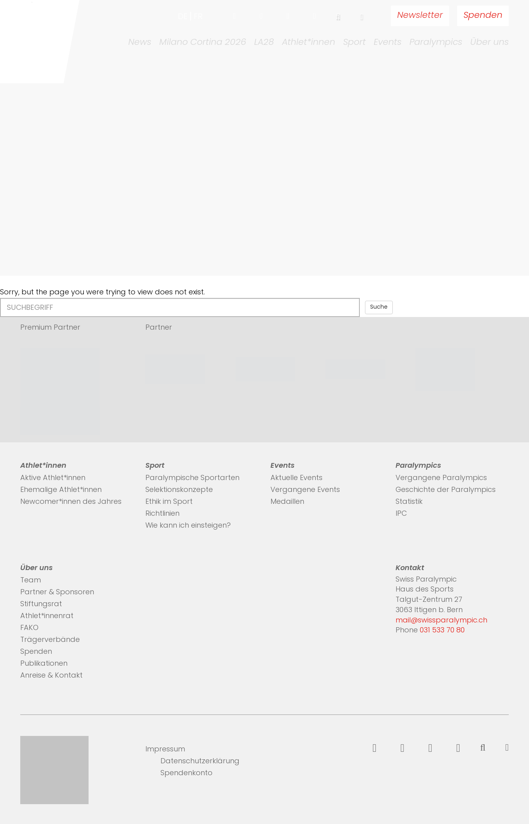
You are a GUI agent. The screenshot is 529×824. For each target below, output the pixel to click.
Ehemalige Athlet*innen (61, 490)
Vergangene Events (305, 490)
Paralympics (435, 43)
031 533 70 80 (442, 630)
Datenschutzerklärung (199, 761)
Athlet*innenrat (46, 616)
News (139, 43)
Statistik (409, 502)
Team (30, 580)
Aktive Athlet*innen (52, 478)
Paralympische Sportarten (192, 478)
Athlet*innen (308, 43)
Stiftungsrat (41, 604)
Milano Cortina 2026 (202, 43)
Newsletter (420, 15)
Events (388, 43)
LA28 (264, 43)
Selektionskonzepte (179, 490)
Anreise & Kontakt (51, 676)
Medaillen (287, 502)
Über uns (489, 43)
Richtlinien (162, 514)
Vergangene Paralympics (441, 478)
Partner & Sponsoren (57, 592)
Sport (354, 43)
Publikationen (44, 664)
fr (198, 17)
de (182, 17)
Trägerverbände (50, 640)
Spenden (482, 15)
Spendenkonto (186, 773)
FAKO (29, 628)
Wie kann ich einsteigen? (188, 526)
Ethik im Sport (169, 502)
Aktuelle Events (296, 478)
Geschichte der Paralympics (446, 490)
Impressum (165, 749)
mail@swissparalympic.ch (441, 620)
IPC (401, 514)
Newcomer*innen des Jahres (71, 502)
